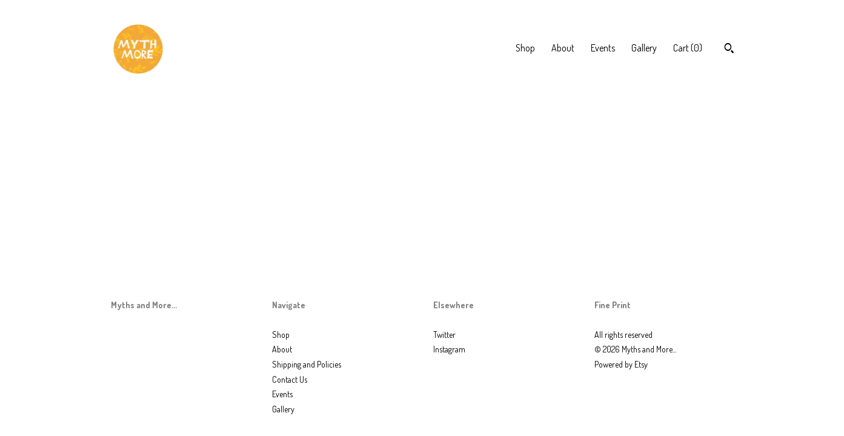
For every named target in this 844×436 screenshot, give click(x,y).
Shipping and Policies (306, 364)
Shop (525, 48)
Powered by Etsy (621, 364)
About (562, 48)
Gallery (644, 48)
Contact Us (289, 379)
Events (603, 48)
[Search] (729, 49)
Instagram (449, 349)
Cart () (687, 48)
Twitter (444, 334)
